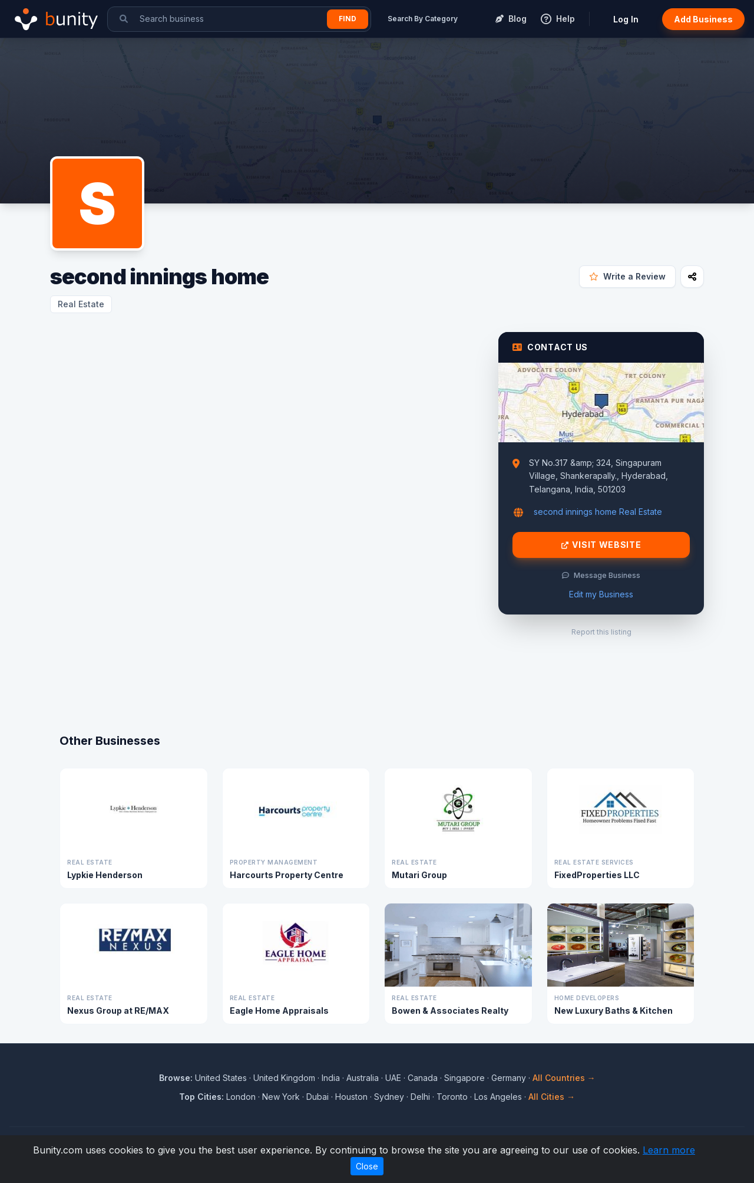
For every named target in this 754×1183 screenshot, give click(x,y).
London (241, 1097)
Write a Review (627, 276)
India (331, 1078)
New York (281, 1097)
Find (347, 18)
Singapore (464, 1078)
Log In (626, 19)
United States (221, 1078)
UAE (393, 1078)
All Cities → (551, 1097)
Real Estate (81, 304)
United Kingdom (284, 1078)
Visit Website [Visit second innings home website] (601, 545)
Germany (508, 1078)
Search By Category (423, 18)
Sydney (389, 1097)
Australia (362, 1078)
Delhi (420, 1097)
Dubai (317, 1097)
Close (367, 1166)
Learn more (669, 1150)
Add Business (703, 19)
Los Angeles (498, 1097)
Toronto (452, 1097)
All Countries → (564, 1078)
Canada (423, 1078)
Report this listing (601, 631)
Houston (351, 1097)
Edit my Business (601, 594)
